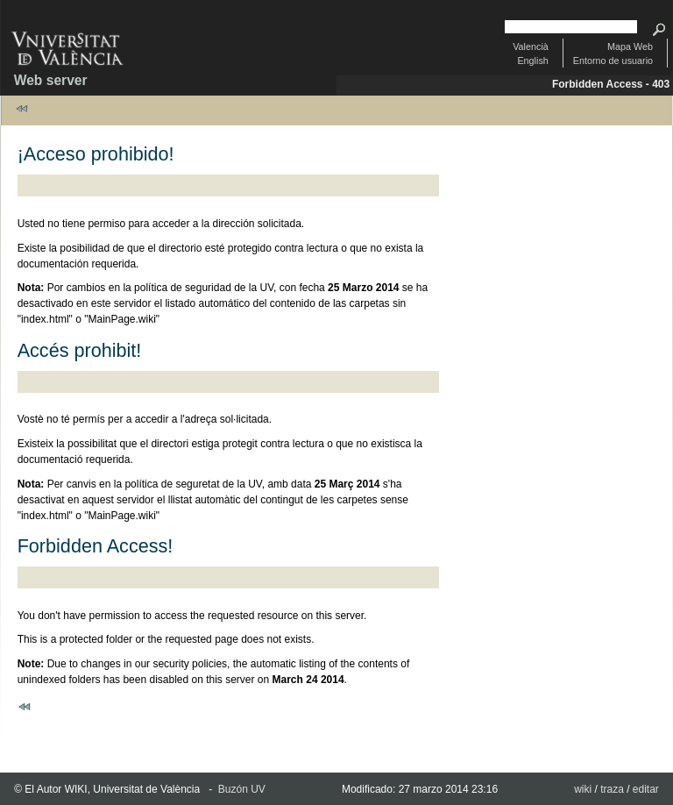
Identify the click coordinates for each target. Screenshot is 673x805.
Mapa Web (630, 46)
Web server (51, 80)
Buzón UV (242, 789)
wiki (583, 789)
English (532, 60)
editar (646, 789)
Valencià (531, 46)
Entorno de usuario (613, 60)
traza (612, 789)
